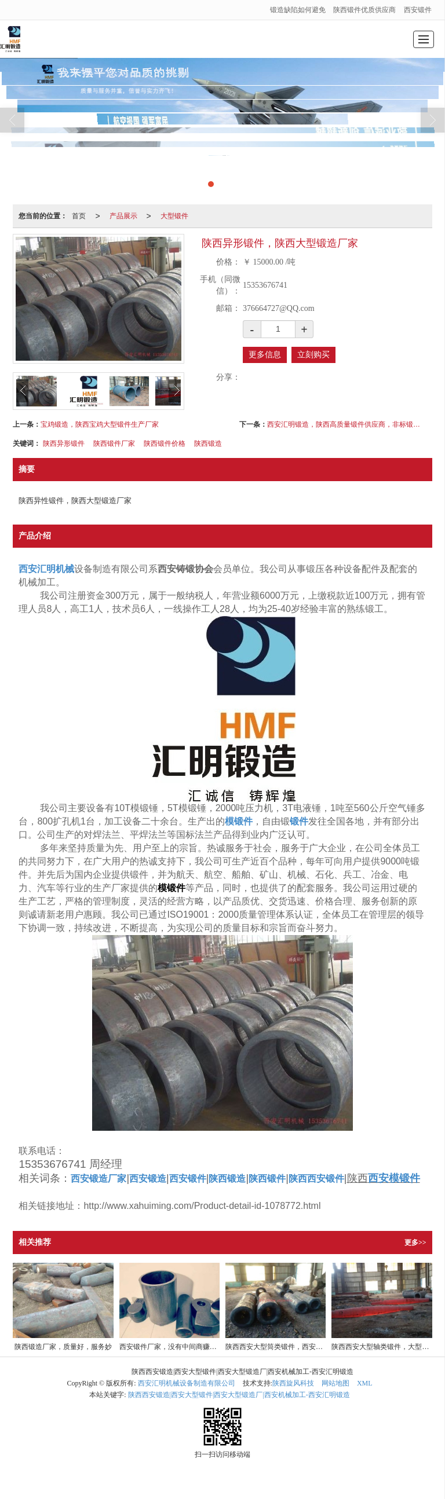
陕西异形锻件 (64, 443)
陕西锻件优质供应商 (364, 10)
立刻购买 (313, 354)
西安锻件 (418, 10)
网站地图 (335, 1383)
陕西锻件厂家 (114, 443)
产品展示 (123, 216)
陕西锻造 (208, 443)
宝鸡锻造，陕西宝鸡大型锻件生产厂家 (100, 424)
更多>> (415, 1242)
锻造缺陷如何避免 (298, 10)
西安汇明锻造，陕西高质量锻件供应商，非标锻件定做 (344, 424)
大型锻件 (174, 216)
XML (365, 1383)
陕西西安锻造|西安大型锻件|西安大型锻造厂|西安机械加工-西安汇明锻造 (239, 1395)
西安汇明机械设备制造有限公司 (186, 1383)
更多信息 (265, 354)
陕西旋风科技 (293, 1383)
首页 (79, 216)
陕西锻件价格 (164, 443)
